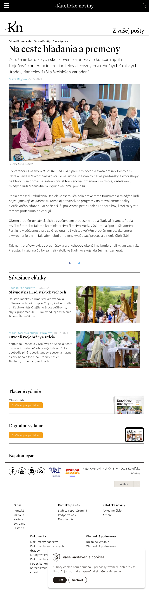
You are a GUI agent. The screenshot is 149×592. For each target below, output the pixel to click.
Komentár (26, 41)
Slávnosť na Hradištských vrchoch (37, 292)
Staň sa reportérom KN (73, 510)
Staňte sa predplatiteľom (26, 405)
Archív (124, 484)
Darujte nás (65, 519)
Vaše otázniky (42, 41)
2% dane (19, 523)
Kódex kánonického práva (47, 563)
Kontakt (19, 510)
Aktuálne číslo (112, 510)
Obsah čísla (16, 400)
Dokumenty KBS (40, 559)
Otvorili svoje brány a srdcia (32, 337)
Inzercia (19, 515)
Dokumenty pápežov (44, 541)
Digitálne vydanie (97, 541)
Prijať (60, 580)
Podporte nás (67, 515)
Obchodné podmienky (101, 546)
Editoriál (14, 41)
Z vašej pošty (60, 41)
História (19, 528)
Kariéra (18, 519)
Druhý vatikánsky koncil (46, 554)
